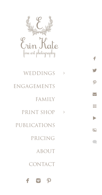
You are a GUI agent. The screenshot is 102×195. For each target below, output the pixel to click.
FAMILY (45, 99)
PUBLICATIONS (35, 125)
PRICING (43, 138)
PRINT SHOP (38, 112)
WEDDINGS (39, 73)
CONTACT (42, 164)
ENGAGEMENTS (34, 86)
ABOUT (45, 151)
